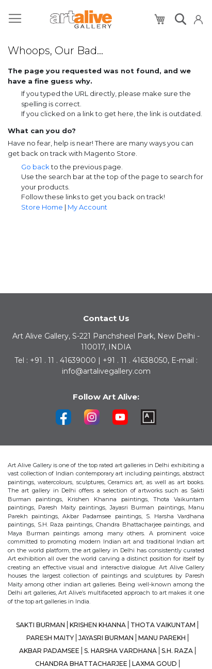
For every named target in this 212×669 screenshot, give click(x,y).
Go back (35, 167)
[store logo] (81, 19)
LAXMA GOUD (154, 663)
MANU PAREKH (162, 638)
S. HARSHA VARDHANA (120, 651)
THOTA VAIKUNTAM (163, 625)
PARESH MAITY (50, 638)
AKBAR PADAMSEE (49, 651)
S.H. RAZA (177, 651)
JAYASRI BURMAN (106, 638)
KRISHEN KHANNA (98, 625)
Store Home (42, 207)
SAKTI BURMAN (40, 625)
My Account (87, 207)
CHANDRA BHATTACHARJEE (81, 663)
